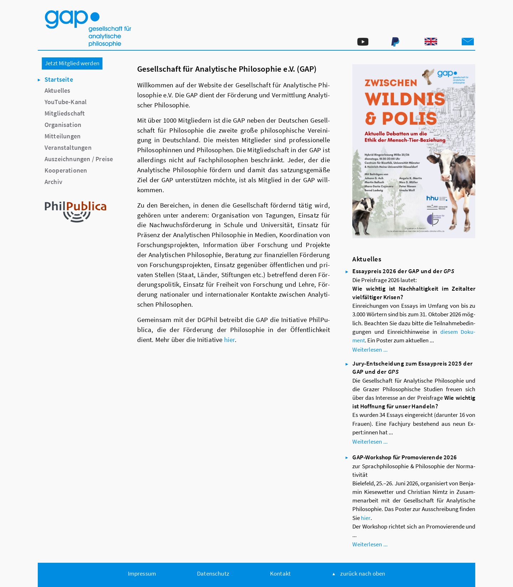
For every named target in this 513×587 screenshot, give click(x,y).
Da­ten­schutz (213, 573)
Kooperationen (66, 170)
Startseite (59, 79)
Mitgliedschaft (65, 113)
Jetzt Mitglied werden (72, 63)
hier (229, 339)
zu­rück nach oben (362, 573)
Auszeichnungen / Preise (79, 159)
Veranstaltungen (68, 147)
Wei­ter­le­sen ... (370, 349)
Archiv (53, 182)
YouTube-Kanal (66, 102)
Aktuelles (58, 90)
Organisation (63, 125)
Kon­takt (280, 573)
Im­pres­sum (142, 573)
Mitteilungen (63, 136)
